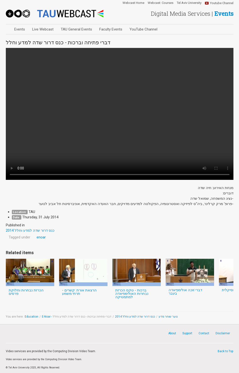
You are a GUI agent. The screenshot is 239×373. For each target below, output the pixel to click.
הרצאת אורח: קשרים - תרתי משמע (79, 292)
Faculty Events (110, 29)
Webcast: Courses (160, 3)
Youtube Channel (221, 3)
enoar (41, 237)
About (172, 333)
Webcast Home (133, 3)
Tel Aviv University (189, 3)
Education (31, 316)
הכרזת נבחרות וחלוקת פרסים (26, 292)
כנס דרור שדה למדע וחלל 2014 (135, 316)
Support (187, 333)
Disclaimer (223, 333)
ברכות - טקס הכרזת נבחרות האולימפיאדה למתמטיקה (131, 293)
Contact (204, 333)
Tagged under (19, 237)
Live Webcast (43, 29)
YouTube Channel (143, 29)
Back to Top (225, 351)
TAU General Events (76, 29)
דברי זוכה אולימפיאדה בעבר (185, 292)
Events (19, 29)
